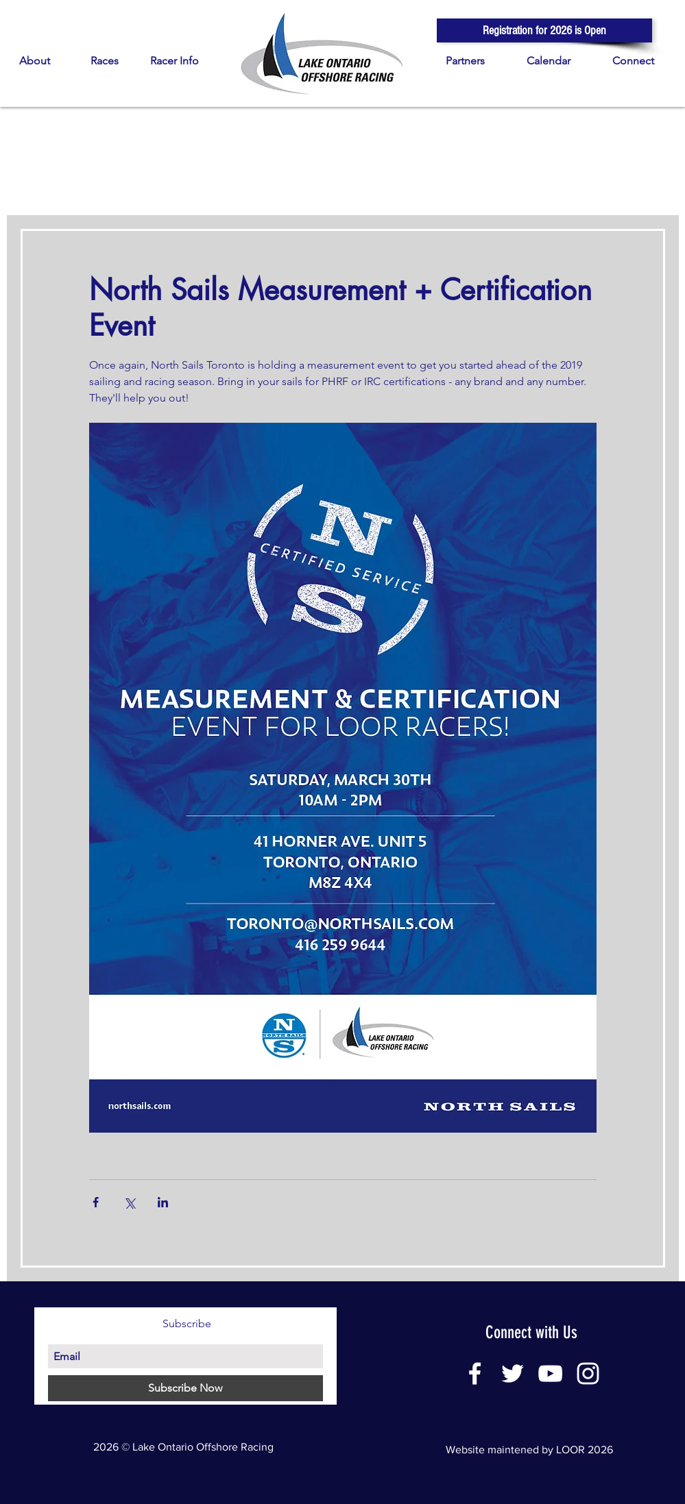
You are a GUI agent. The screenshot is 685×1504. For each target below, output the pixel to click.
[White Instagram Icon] (588, 1373)
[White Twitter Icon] (512, 1373)
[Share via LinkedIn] (162, 1202)
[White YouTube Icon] (550, 1373)
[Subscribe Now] (185, 1388)
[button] (544, 30)
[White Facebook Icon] (475, 1373)
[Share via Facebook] (95, 1202)
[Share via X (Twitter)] (129, 1202)
